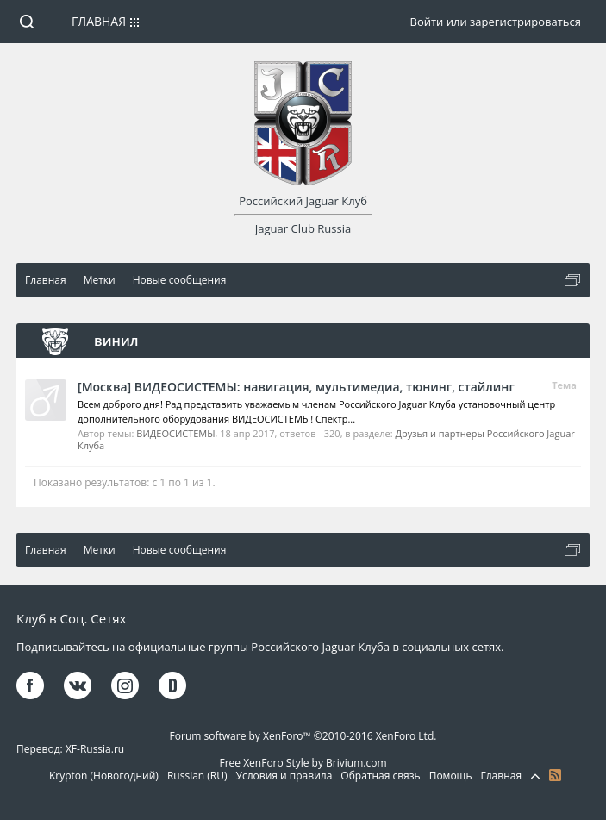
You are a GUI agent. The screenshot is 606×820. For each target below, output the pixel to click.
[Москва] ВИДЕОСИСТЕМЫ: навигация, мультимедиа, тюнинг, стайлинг (296, 387)
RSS (555, 775)
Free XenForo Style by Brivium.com (302, 762)
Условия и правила (284, 775)
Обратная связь (380, 775)
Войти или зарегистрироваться (494, 21)
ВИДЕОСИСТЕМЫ (175, 433)
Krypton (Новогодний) (104, 775)
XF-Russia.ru (95, 749)
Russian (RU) (197, 775)
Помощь (450, 775)
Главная (99, 21)
